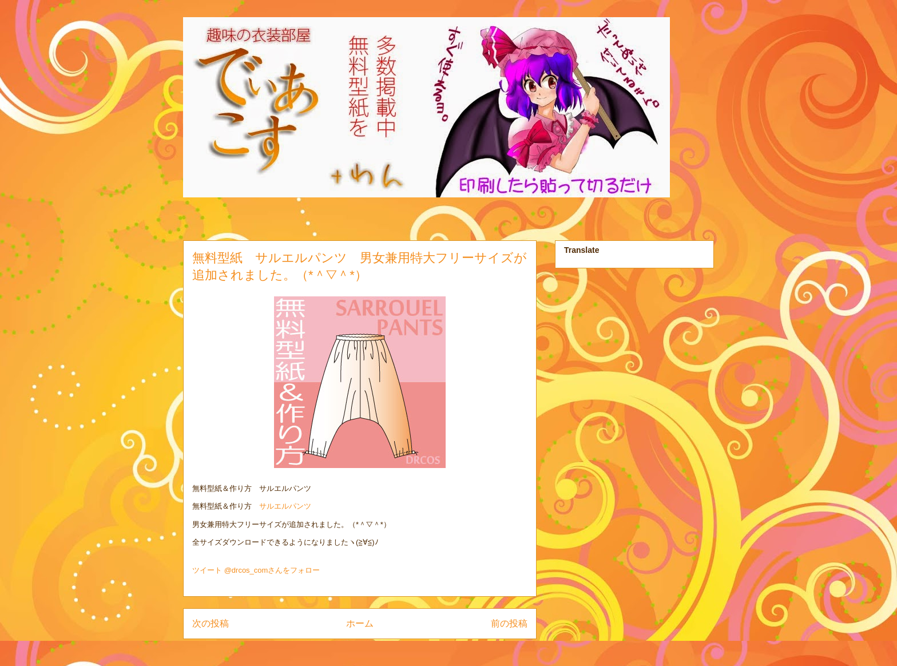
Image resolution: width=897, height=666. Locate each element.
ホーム (360, 623)
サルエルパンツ (285, 506)
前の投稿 (509, 623)
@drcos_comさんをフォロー (272, 570)
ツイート (207, 570)
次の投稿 (210, 623)
